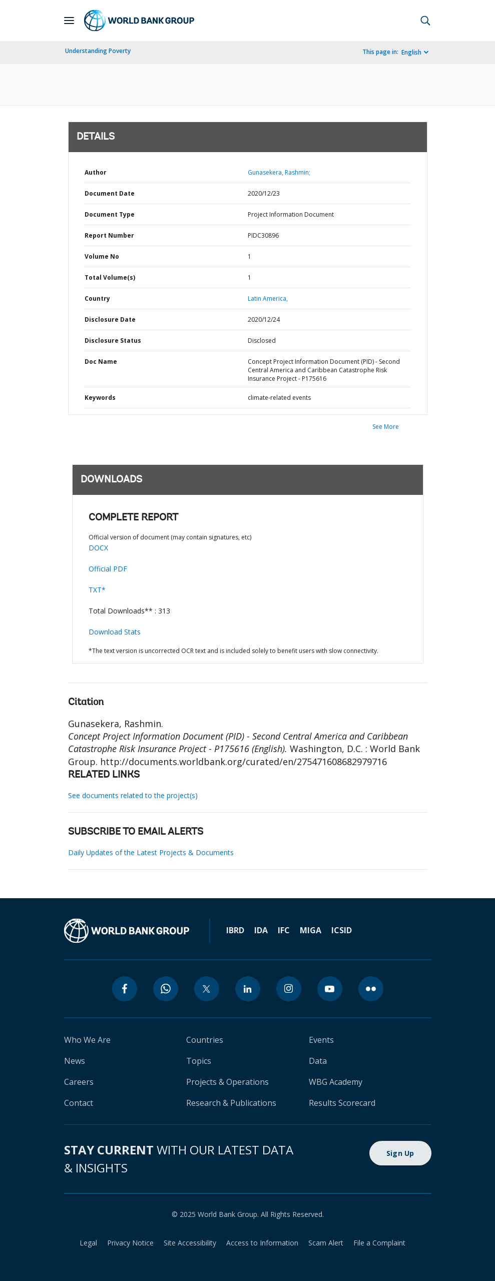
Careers (79, 1081)
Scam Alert (325, 1242)
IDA (261, 930)
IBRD (235, 930)
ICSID (341, 930)
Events (321, 1039)
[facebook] (124, 988)
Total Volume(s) (110, 277)
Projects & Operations (227, 1081)
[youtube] (329, 988)
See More (385, 426)
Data (318, 1060)
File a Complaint (379, 1242)
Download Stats (115, 631)
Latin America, (268, 298)
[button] (425, 21)
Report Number (109, 235)
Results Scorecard (342, 1102)
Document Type (110, 214)
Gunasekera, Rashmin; (279, 172)
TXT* (97, 589)
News (74, 1060)
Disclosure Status (113, 340)
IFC (284, 930)
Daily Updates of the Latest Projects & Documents (151, 852)
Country (97, 298)
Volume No (102, 256)
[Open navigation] (69, 20)
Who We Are (87, 1039)
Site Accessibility (190, 1242)
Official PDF (108, 568)
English (411, 52)
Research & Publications (231, 1102)
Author (96, 172)
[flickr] (370, 988)
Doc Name (101, 361)
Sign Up (400, 1153)
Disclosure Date (110, 319)
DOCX (98, 547)
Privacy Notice (130, 1242)
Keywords (100, 397)
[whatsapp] (165, 988)
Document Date (110, 193)
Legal (88, 1242)
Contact (78, 1102)
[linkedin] (247, 988)
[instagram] (288, 988)
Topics (198, 1060)
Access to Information (262, 1242)
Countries (204, 1039)
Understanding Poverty (98, 51)
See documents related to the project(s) (133, 795)
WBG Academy (335, 1081)
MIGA (310, 930)
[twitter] (206, 988)
